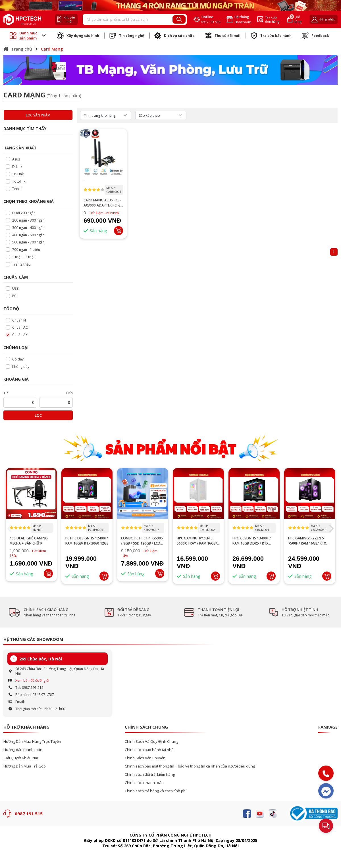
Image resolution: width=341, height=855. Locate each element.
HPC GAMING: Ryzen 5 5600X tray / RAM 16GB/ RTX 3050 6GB (197, 541)
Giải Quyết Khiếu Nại (20, 758)
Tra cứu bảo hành (271, 35)
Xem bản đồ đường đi (32, 680)
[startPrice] (20, 402)
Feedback (315, 35)
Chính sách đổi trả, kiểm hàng (150, 774)
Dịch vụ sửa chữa (174, 35)
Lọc (38, 415)
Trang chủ (17, 49)
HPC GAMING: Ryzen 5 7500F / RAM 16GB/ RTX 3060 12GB (307, 541)
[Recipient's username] (128, 19)
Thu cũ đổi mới (222, 35)
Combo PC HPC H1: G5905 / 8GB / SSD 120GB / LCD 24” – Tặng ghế (142, 541)
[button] (331, 528)
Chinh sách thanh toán (144, 782)
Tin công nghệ (126, 35)
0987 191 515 (29, 813)
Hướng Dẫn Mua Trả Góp (24, 766)
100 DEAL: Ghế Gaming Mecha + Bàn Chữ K (29, 541)
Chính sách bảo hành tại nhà (149, 749)
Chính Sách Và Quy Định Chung (151, 741)
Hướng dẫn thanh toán (22, 749)
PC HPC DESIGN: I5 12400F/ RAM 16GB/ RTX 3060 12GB (87, 541)
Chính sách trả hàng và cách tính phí (155, 791)
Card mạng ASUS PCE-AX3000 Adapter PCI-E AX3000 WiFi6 (102, 203)
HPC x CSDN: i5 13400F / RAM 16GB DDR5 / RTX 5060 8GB (251, 541)
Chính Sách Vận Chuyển (145, 758)
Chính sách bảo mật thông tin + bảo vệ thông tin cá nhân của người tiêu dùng (190, 766)
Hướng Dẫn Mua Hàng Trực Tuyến (32, 741)
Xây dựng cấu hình (78, 35)
